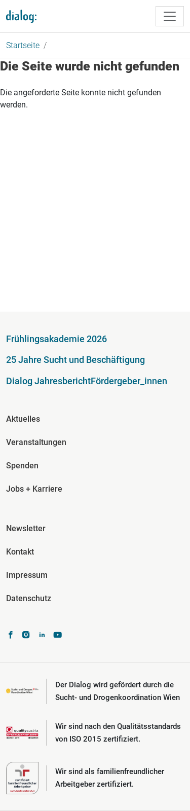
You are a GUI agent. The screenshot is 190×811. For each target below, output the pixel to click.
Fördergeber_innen (129, 381)
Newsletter (26, 528)
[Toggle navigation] (170, 16)
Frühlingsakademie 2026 (56, 339)
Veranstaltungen (36, 442)
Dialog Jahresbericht (48, 381)
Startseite (23, 45)
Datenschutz (28, 598)
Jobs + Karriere (34, 489)
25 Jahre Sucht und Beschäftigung (75, 359)
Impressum (27, 575)
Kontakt (20, 552)
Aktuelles (23, 419)
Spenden (22, 465)
